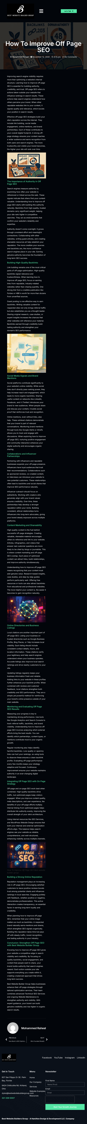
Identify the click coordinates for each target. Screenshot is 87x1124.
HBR (17, 293)
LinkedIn (81, 1057)
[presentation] (59, 1099)
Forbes (10, 293)
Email (47, 1089)
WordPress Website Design (22, 822)
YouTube (58, 1057)
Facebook (47, 1057)
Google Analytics (18, 720)
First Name (50, 1081)
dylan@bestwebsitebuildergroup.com (18, 1093)
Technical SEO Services (35, 994)
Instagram (70, 1057)
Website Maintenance (27, 997)
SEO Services (37, 819)
